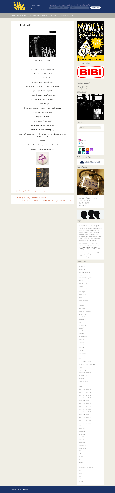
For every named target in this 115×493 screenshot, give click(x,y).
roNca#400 (82, 431)
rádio (80, 387)
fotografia (81, 328)
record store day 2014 (85, 392)
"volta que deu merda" (85, 272)
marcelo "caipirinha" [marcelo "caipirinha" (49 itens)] (84, 238)
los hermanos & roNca (85, 361)
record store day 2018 (85, 403)
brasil (80, 297)
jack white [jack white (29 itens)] (94, 234)
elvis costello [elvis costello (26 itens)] (89, 232)
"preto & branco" (83, 269)
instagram (81, 347)
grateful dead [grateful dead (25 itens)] (81, 234)
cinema (81, 303)
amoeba (81, 286)
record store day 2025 (85, 423)
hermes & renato (83, 336)
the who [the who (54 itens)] (96, 255)
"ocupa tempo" (83, 266)
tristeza (81, 465)
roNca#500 (82, 434)
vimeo (80, 473)
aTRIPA (53, 15)
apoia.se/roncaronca (37, 8)
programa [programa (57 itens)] (97, 245)
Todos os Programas (18, 15)
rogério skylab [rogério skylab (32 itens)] (87, 253)
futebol (81, 331)
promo (81, 384)
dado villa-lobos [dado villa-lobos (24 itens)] (86, 230)
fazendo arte (82, 314)
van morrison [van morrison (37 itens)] (85, 257)
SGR (80, 451)
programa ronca (47, 191)
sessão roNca (82, 448)
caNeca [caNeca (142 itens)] (95, 228)
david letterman (83, 308)
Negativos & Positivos (38, 15)
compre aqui (82, 92)
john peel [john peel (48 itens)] (85, 236)
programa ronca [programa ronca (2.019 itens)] (88, 248)
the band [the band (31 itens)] (95, 253)
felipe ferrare (82, 319)
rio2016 (81, 426)
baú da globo (82, 292)
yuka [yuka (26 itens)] (90, 257)
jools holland (82, 353)
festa (80, 322)
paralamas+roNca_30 (85, 373)
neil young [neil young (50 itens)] (93, 238)
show (80, 454)
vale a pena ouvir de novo (86, 467)
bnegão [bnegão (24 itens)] (90, 225)
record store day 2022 (85, 414)
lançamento (82, 356)
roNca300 (81, 440)
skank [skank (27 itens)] (92, 253)
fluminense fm (82, 325)
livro (80, 359)
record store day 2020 (85, 409)
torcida (81, 462)
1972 (80, 275)
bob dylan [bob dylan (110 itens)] (96, 226)
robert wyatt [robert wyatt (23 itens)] (91, 251)
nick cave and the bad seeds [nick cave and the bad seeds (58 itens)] (86, 240)
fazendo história (83, 317)
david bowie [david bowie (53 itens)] (93, 230)
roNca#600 (82, 437)
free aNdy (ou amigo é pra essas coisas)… (30, 197)
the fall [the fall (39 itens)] (99, 253)
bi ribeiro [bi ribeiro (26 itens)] (87, 225)
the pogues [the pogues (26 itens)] (81, 255)
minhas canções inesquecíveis (87, 364)
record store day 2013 (85, 389)
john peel (81, 350)
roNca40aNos (82, 442)
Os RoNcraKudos (66, 15)
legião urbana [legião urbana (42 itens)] (97, 236)
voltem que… (82, 479)
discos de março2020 (85, 311)
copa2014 (81, 306)
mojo (80, 367)
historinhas (82, 339)
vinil (80, 476)
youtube (81, 481)
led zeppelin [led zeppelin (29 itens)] (91, 236)
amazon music (83, 283)
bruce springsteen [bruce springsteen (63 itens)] (87, 228)
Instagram (83, 140)
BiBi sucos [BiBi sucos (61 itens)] (82, 226)
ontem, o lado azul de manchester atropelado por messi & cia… (47, 200)
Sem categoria (82, 445)
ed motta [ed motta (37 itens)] (84, 232)
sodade (81, 456)
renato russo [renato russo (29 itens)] (86, 251)
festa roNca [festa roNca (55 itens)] (96, 232)
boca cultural (82, 294)
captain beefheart (83, 300)
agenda (81, 280)
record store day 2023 (85, 417)
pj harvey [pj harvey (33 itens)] (86, 245)
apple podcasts (83, 289)
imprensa (81, 342)
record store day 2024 (85, 420)
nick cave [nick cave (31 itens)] (98, 238)
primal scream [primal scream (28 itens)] (91, 245)
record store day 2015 (85, 395)
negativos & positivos (84, 370)
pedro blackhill (83, 375)
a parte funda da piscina (85, 278)
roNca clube (82, 428)
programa (36, 191)
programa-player (83, 381)
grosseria (81, 333)
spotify (80, 459)
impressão (81, 345)
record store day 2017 (85, 400)
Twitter (82, 143)
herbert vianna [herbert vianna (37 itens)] (88, 234)
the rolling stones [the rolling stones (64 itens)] (88, 255)
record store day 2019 (85, 406)
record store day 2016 (85, 398)
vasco (80, 470)
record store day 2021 (85, 412)
